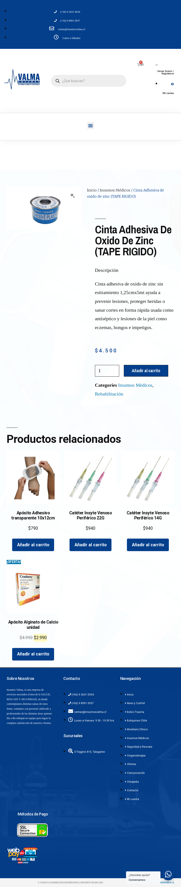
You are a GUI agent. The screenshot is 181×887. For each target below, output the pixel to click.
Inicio (92, 190)
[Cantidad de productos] (107, 371)
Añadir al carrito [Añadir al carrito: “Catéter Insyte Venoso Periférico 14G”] (148, 544)
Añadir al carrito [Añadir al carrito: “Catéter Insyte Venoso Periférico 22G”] (90, 544)
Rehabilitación (109, 394)
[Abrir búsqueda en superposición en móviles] (88, 81)
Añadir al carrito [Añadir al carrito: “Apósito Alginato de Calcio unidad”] (33, 654)
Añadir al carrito (146, 371)
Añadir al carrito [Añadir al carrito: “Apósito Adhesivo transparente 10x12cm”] (33, 544)
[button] (90, 125)
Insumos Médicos (115, 190)
